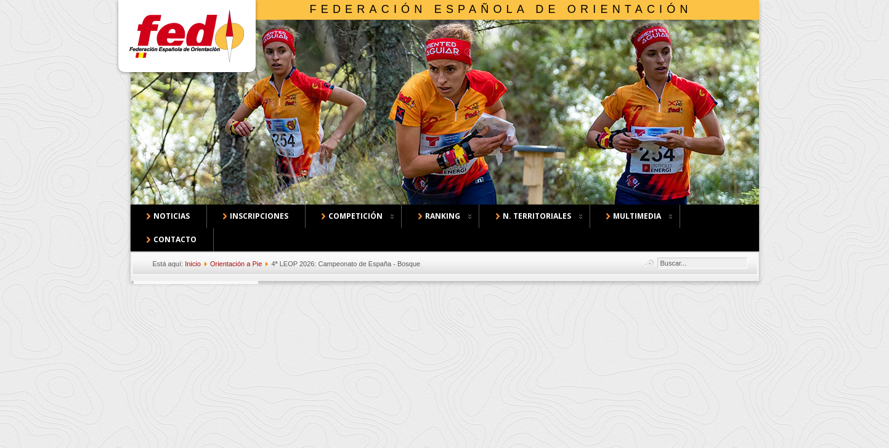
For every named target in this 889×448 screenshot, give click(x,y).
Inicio (193, 263)
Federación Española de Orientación (501, 9)
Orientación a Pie (236, 263)
